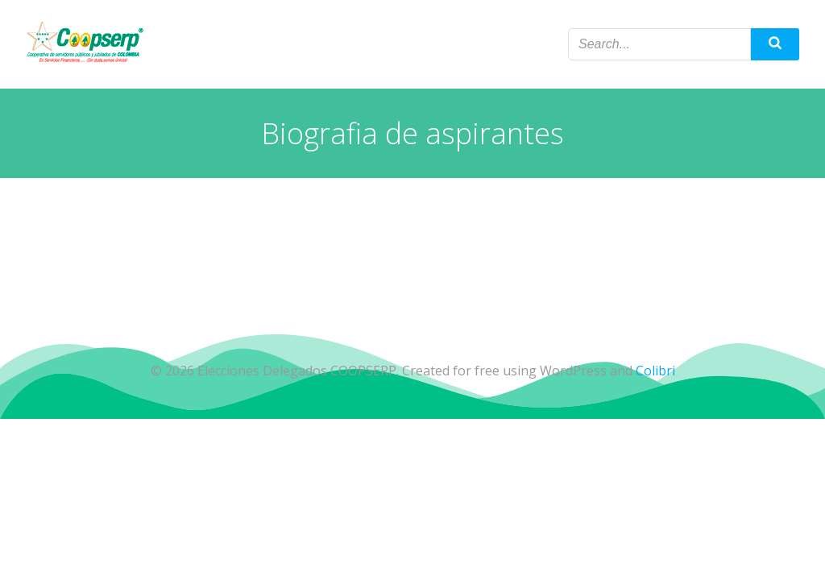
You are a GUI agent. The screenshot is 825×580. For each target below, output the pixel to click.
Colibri (655, 370)
